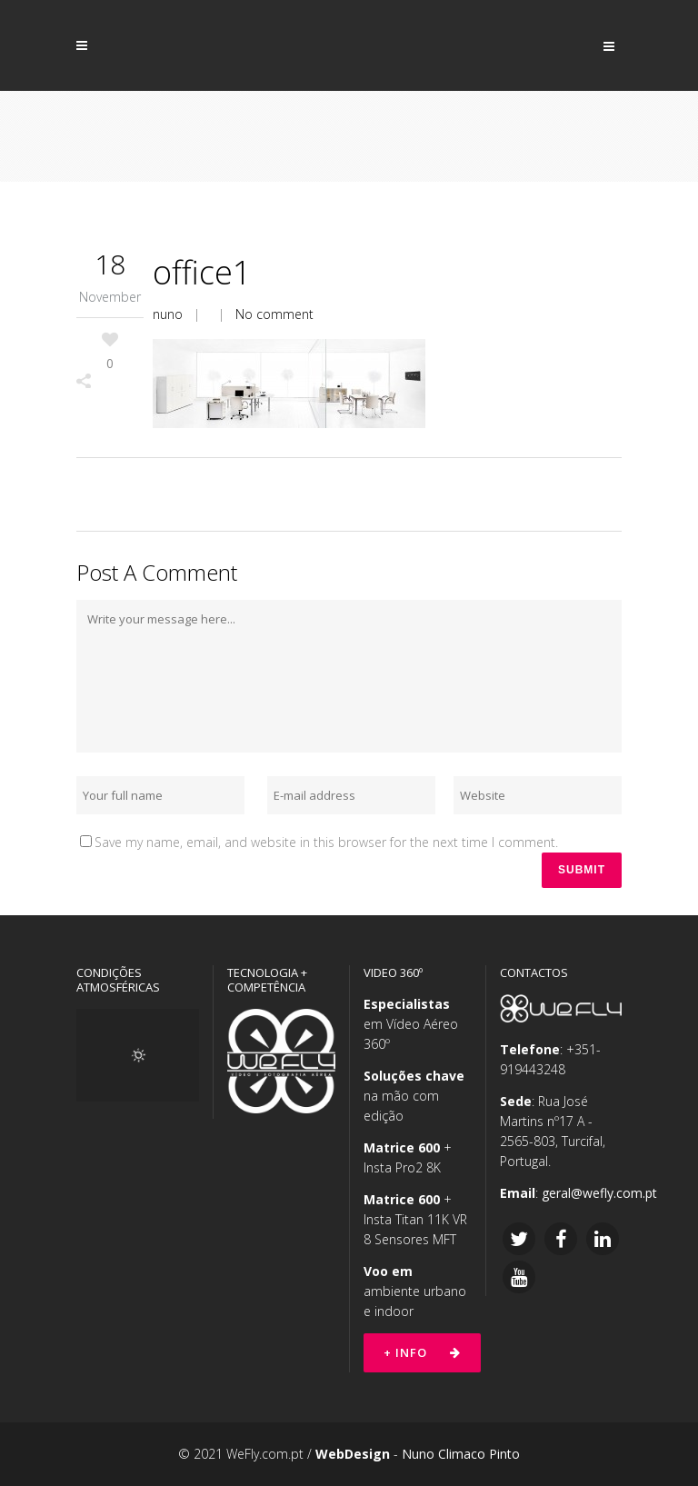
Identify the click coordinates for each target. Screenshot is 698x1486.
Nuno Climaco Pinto (461, 1453)
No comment (274, 314)
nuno (168, 314)
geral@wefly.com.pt (599, 1193)
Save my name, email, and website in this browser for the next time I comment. (326, 842)
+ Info (422, 1352)
